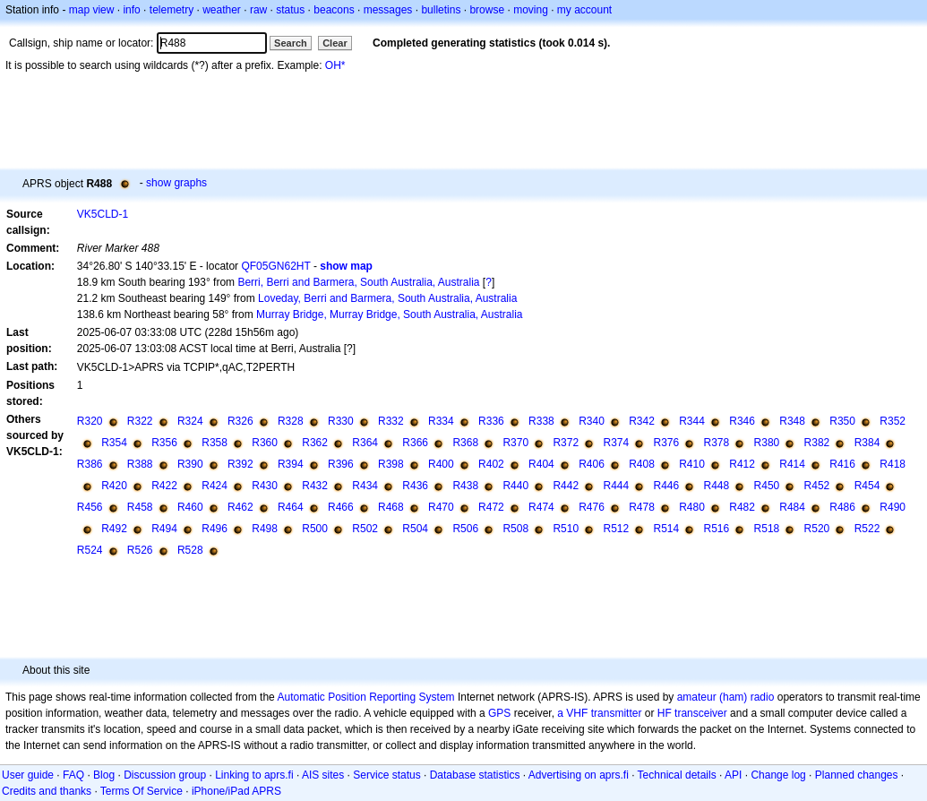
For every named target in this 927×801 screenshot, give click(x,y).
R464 (291, 507)
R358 (214, 442)
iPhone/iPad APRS (236, 791)
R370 (515, 442)
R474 (541, 507)
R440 (515, 485)
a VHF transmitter (599, 713)
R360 (265, 442)
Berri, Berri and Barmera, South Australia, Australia (358, 282)
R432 (315, 485)
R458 (140, 507)
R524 (90, 550)
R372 (566, 442)
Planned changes (856, 775)
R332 (391, 421)
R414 (792, 464)
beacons (333, 10)
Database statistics (475, 775)
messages (388, 10)
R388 (140, 464)
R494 (164, 528)
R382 (817, 442)
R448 (717, 485)
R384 (867, 442)
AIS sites (323, 775)
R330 (341, 421)
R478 (642, 507)
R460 (190, 507)
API (733, 775)
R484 (792, 507)
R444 (616, 485)
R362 (315, 442)
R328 (291, 421)
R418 (893, 464)
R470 (441, 507)
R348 (792, 421)
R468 (391, 507)
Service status (386, 775)
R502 (365, 528)
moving (530, 10)
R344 (692, 421)
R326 (240, 421)
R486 (842, 507)
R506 (465, 528)
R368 (465, 442)
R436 (415, 485)
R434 (365, 485)
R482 (742, 507)
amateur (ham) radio (726, 697)
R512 (616, 528)
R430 (265, 485)
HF (664, 713)
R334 (441, 421)
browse (486, 10)
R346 (742, 421)
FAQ (73, 775)
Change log (778, 775)
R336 (491, 421)
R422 (164, 485)
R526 (140, 550)
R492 (114, 528)
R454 (867, 485)
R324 (190, 421)
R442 (566, 485)
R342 (642, 421)
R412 (742, 464)
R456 (90, 507)
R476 (592, 507)
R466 (341, 507)
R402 (491, 464)
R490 (893, 507)
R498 (265, 528)
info (131, 10)
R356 (164, 442)
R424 (214, 485)
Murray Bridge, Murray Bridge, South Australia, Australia (389, 314)
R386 (90, 464)
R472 (491, 507)
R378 (717, 442)
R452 (817, 485)
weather (221, 10)
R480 (692, 507)
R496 (214, 528)
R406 (592, 464)
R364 (365, 442)
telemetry (171, 10)
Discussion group (165, 775)
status (290, 10)
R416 (842, 464)
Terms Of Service (141, 791)
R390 (190, 464)
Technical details (677, 775)
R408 (642, 464)
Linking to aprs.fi (254, 775)
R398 (391, 464)
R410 (692, 464)
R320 (90, 421)
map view (92, 10)
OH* (335, 65)
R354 (114, 442)
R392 (240, 464)
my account (584, 10)
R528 (190, 550)
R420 (114, 485)
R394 (291, 464)
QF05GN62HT (275, 266)
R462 (240, 507)
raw (258, 10)
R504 (415, 528)
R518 (767, 528)
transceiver (700, 713)
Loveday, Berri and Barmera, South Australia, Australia (387, 298)
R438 (465, 485)
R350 (842, 421)
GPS (499, 713)
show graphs (176, 183)
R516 (717, 528)
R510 (566, 528)
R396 (341, 464)
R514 (667, 528)
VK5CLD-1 (102, 214)
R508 (515, 528)
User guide (28, 775)
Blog (104, 775)
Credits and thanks (46, 791)
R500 (315, 528)
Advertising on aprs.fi (578, 775)
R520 (817, 528)
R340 (592, 421)
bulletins (440, 10)
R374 (616, 442)
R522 (867, 528)
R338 (541, 421)
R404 (541, 464)
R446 (667, 485)
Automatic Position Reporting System (365, 697)
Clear (335, 43)
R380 (767, 442)
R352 (893, 421)
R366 (415, 442)
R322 (140, 421)
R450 (767, 485)
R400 (441, 464)
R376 (667, 442)
